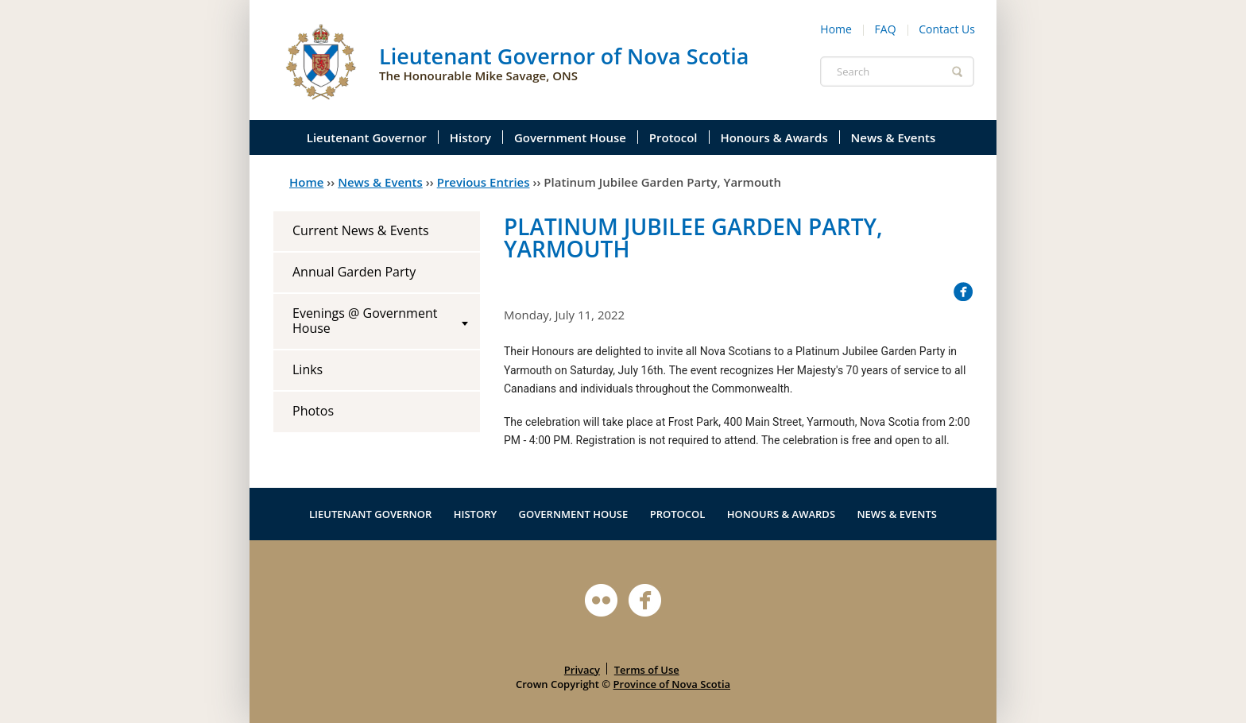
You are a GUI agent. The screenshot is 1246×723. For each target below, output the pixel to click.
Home (836, 29)
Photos (313, 410)
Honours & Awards (773, 137)
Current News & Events (360, 230)
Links (307, 369)
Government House (570, 137)
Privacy (582, 670)
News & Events (893, 137)
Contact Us (947, 29)
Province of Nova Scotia (672, 684)
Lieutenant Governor (367, 137)
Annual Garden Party (354, 271)
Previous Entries (483, 182)
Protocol (673, 137)
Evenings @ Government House (364, 320)
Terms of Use (646, 670)
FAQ (885, 29)
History (470, 137)
